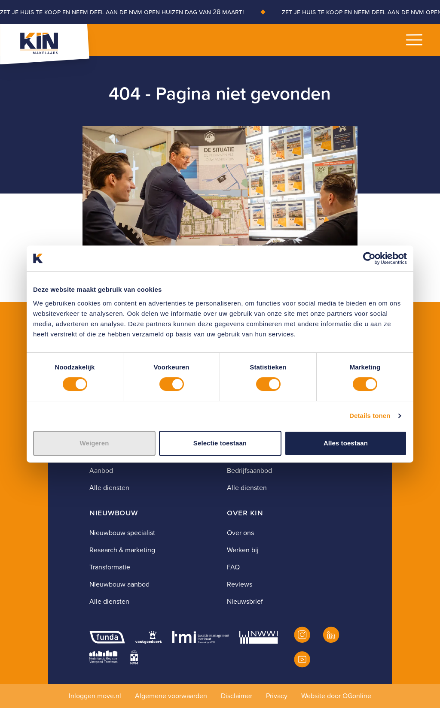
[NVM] (134, 657)
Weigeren (94, 443)
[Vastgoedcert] (148, 637)
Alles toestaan (346, 443)
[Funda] (107, 637)
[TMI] (200, 637)
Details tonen (369, 415)
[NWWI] (258, 637)
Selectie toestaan (220, 443)
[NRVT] (103, 657)
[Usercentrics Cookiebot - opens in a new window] (369, 258)
